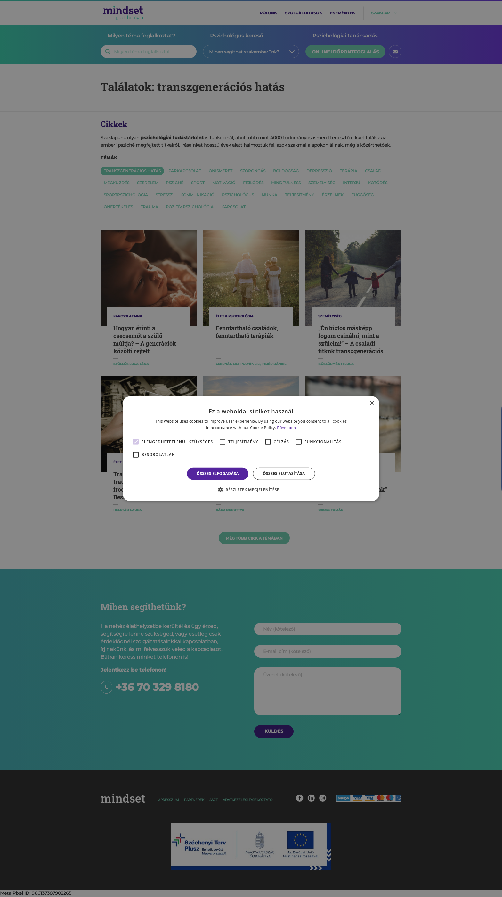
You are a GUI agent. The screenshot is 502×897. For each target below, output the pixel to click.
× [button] (371, 403)
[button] (251, 489)
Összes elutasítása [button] (284, 473)
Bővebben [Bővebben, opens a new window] (286, 427)
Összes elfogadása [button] (218, 473)
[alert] (251, 448)
